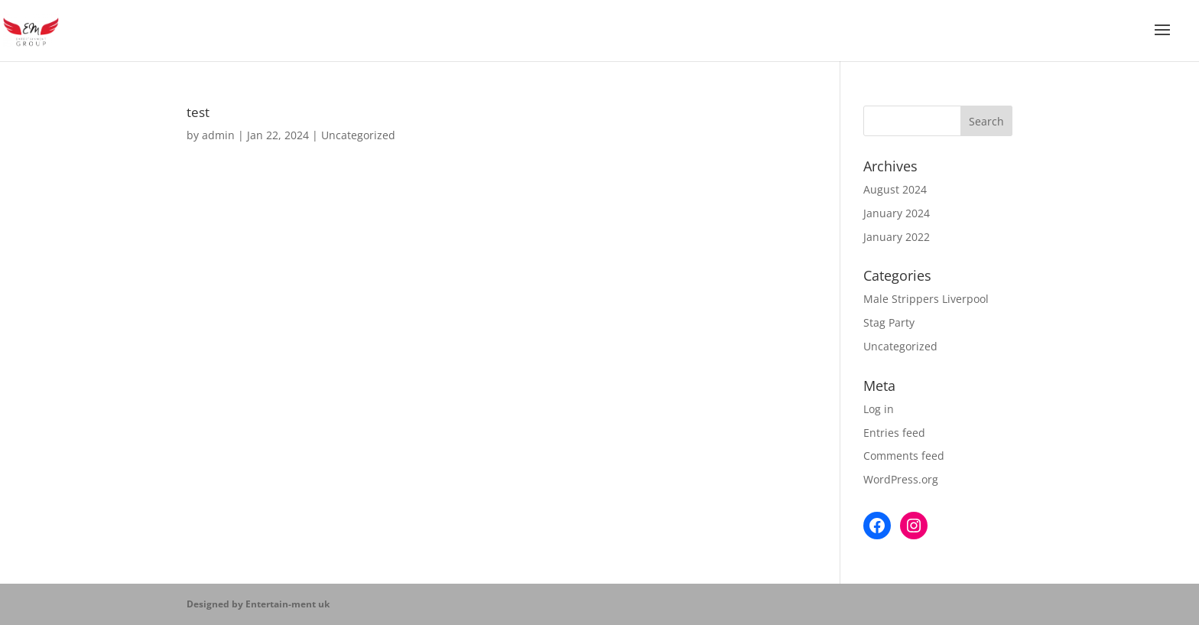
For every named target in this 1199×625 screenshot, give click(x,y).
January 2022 (896, 236)
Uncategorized (358, 135)
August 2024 (895, 189)
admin (218, 135)
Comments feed (903, 455)
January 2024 (896, 213)
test (198, 112)
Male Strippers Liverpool (926, 298)
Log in (878, 409)
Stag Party (889, 322)
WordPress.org (900, 479)
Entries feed (894, 432)
